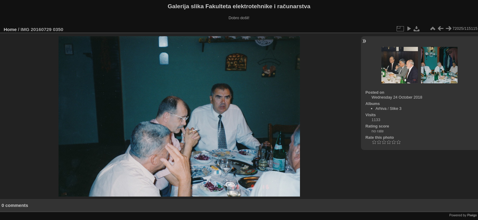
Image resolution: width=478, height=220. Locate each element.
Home (10, 29)
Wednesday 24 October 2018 (397, 97)
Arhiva (381, 108)
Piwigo (472, 215)
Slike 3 (395, 108)
